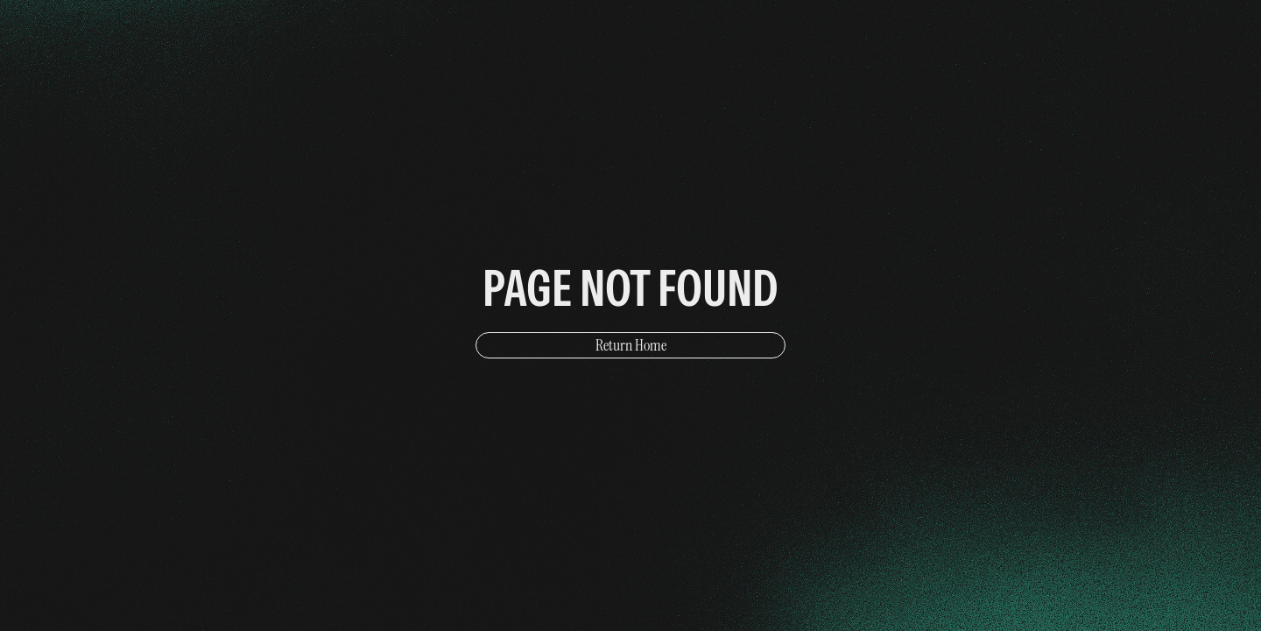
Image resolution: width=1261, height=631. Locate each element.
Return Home (630, 345)
